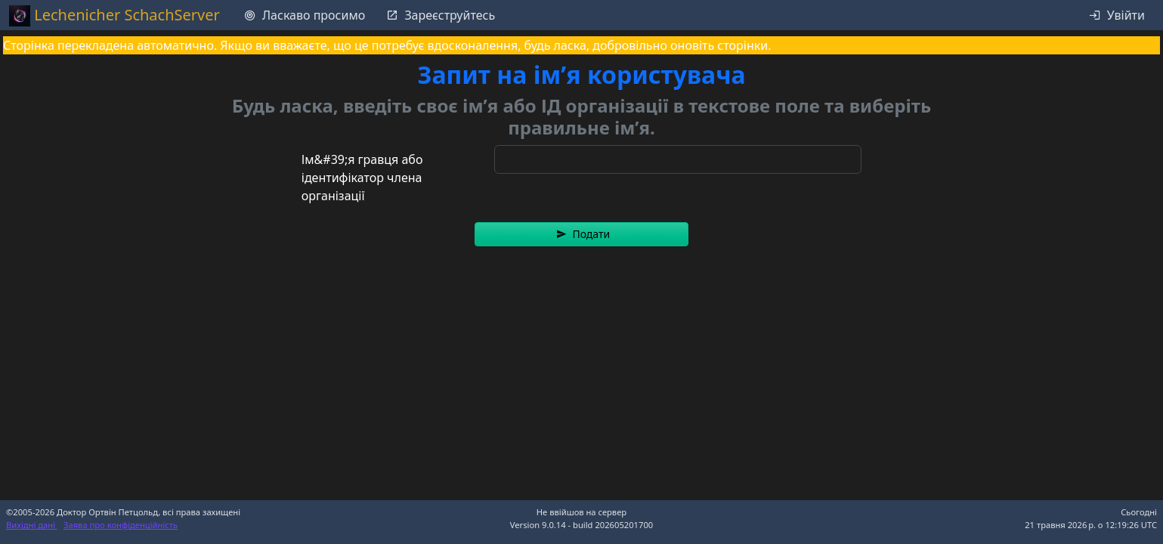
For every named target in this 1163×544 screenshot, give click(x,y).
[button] (581, 234)
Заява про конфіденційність (120, 524)
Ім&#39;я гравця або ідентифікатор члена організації (362, 177)
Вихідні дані (31, 524)
